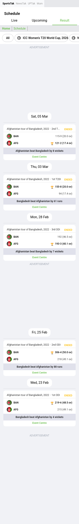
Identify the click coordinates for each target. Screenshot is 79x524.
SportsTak (8, 3)
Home (6, 28)
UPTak (31, 3)
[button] (7, 38)
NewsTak (21, 3)
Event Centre (39, 156)
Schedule (20, 28)
